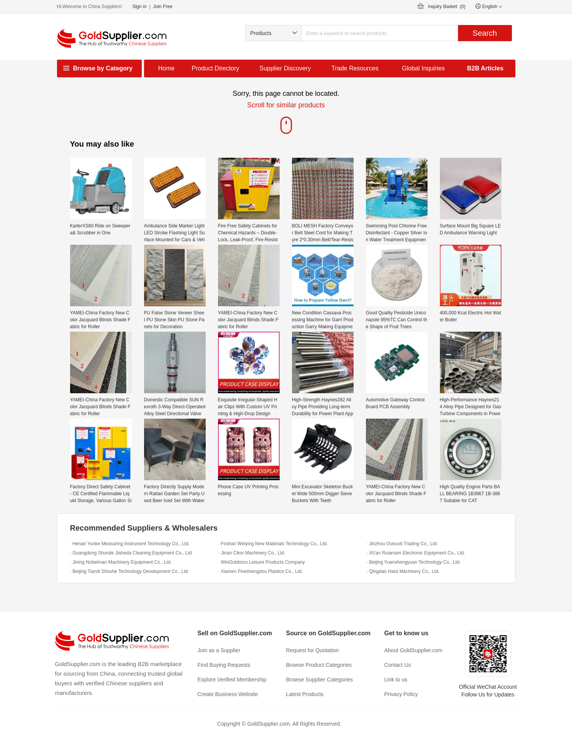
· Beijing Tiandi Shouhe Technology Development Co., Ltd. (129, 571)
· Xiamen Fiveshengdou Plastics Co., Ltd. (260, 571)
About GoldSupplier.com (413, 650)
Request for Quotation (312, 650)
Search (485, 33)
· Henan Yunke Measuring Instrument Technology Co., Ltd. (130, 543)
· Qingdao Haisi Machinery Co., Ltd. (403, 571)
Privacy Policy (401, 694)
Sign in (140, 6)
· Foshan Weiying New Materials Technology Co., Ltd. (273, 543)
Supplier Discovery (285, 68)
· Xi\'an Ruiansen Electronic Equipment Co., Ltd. (416, 553)
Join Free (163, 6)
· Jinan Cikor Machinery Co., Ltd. (251, 553)
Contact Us (397, 665)
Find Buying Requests (224, 665)
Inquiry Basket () (446, 6)
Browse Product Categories (319, 665)
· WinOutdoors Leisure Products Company (261, 562)
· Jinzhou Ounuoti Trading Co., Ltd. (402, 543)
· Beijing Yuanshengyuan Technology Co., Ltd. (414, 562)
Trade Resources (355, 68)
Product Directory (216, 68)
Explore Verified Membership (232, 679)
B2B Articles (485, 68)
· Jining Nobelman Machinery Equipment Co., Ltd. (121, 562)
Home (166, 68)
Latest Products (305, 694)
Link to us (396, 679)
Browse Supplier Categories (319, 679)
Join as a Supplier (219, 650)
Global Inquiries (423, 68)
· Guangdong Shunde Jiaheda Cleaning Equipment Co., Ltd (131, 553)
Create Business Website (228, 694)
